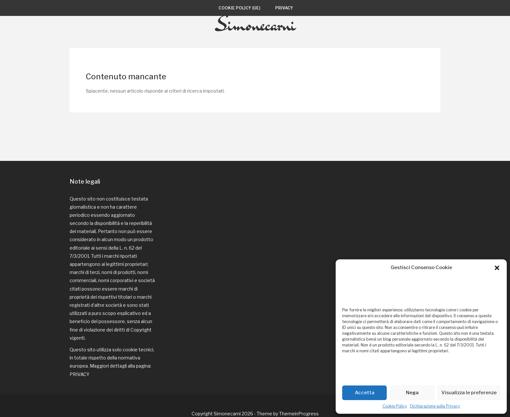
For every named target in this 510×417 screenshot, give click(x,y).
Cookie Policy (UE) (239, 8)
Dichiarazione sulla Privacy (435, 406)
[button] (497, 268)
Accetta (364, 393)
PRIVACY (79, 358)
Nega (412, 393)
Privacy (284, 8)
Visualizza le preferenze (469, 393)
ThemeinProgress (299, 397)
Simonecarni (255, 40)
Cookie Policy (394, 406)
